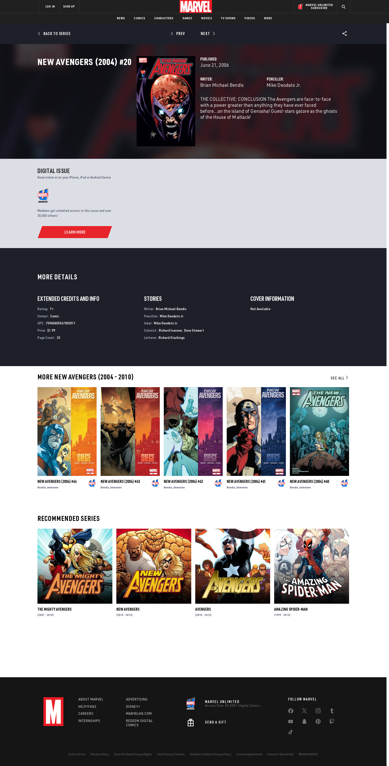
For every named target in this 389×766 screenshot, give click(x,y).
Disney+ (133, 706)
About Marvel (90, 699)
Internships (89, 721)
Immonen (52, 531)
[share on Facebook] (290, 711)
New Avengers (127, 653)
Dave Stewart (194, 374)
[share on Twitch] (331, 722)
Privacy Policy (100, 754)
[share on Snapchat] (304, 722)
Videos (249, 18)
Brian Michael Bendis (152, 107)
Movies (206, 18)
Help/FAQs (87, 706)
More (268, 18)
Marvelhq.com (139, 714)
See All (340, 422)
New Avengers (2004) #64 (57, 525)
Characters (164, 18)
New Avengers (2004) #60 (309, 525)
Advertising (137, 699)
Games (187, 18)
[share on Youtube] (290, 722)
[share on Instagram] (318, 711)
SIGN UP (69, 6)
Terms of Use (77, 754)
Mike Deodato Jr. (249, 107)
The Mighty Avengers (54, 653)
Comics (139, 18)
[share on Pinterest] (318, 722)
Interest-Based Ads (280, 754)
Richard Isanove (170, 374)
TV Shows (228, 18)
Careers (86, 714)
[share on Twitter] (304, 711)
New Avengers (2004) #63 (120, 525)
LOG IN (50, 6)
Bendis (41, 531)
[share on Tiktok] (290, 732)
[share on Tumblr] (331, 711)
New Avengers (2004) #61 (246, 525)
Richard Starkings (172, 382)
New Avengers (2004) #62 (183, 525)
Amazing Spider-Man (291, 653)
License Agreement (249, 754)
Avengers (203, 653)
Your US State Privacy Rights (133, 754)
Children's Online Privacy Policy (210, 754)
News (121, 18)
